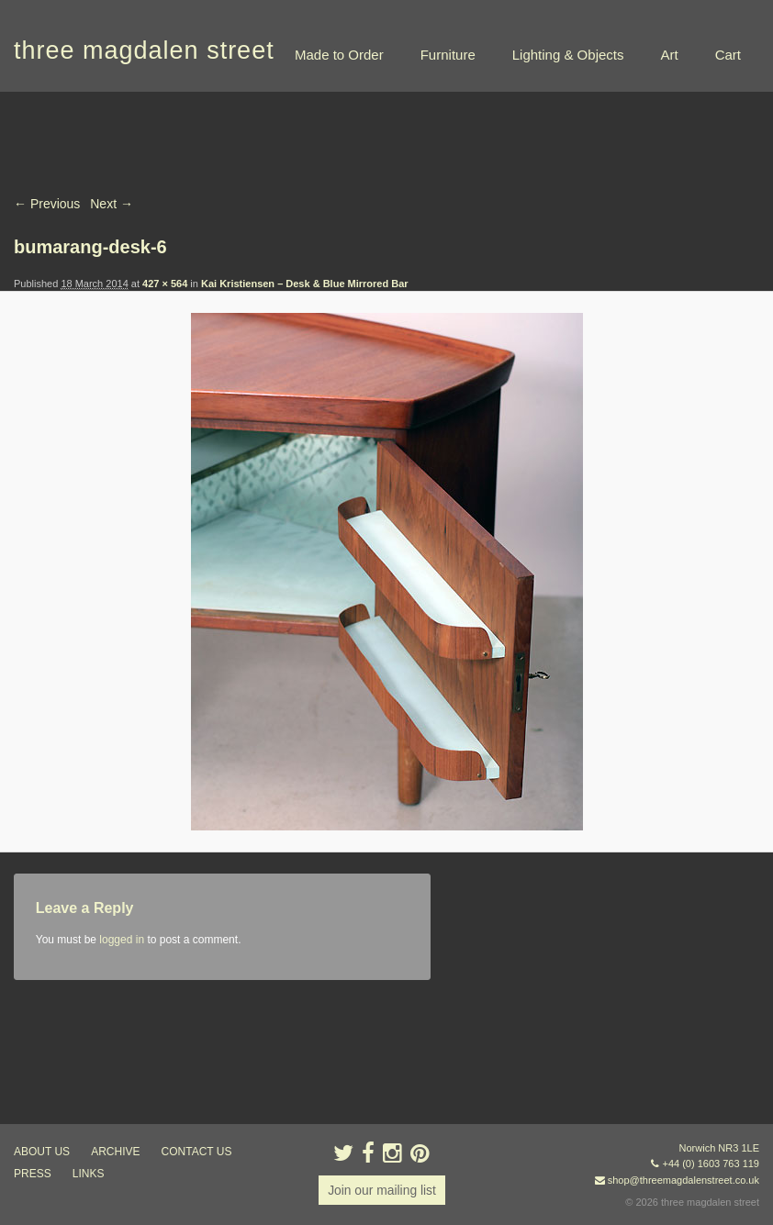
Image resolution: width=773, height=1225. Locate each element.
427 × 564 (164, 283)
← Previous (47, 203)
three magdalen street (144, 50)
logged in (121, 939)
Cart (728, 54)
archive (115, 1151)
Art (669, 54)
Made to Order (339, 54)
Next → (111, 203)
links (89, 1173)
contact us (197, 1151)
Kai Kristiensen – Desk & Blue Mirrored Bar (305, 283)
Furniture (448, 54)
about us (42, 1151)
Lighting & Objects (568, 54)
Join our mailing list (381, 1190)
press (32, 1173)
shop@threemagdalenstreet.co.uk (683, 1180)
